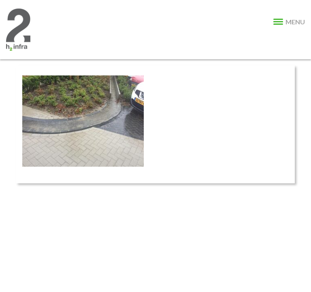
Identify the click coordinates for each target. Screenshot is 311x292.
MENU (289, 22)
